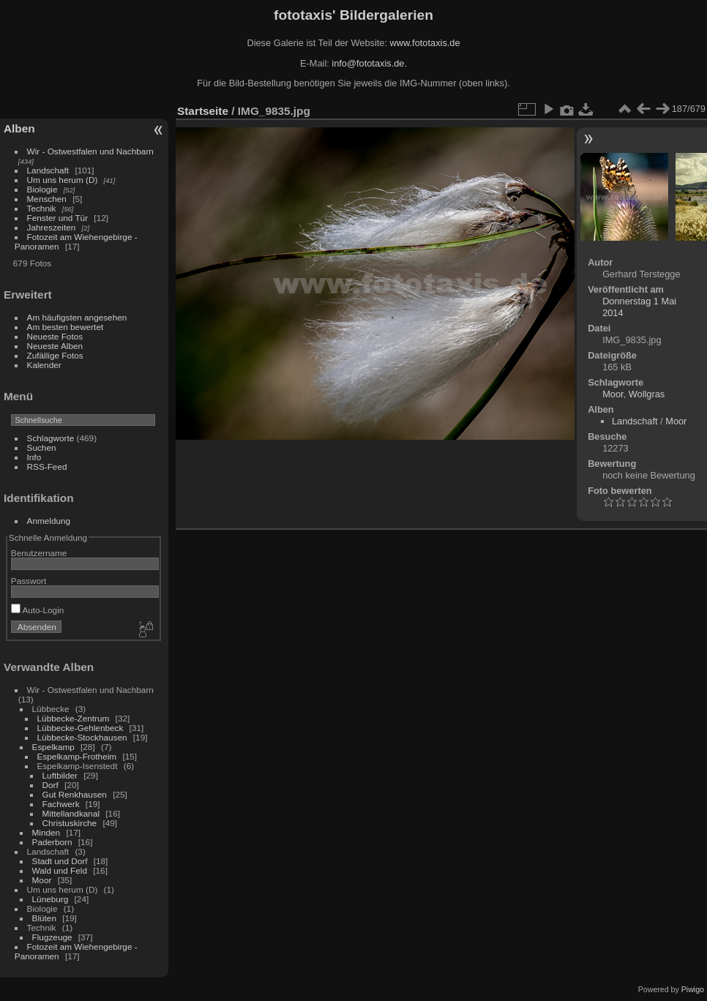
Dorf (50, 785)
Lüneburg (50, 899)
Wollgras (647, 394)
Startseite (202, 111)
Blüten (44, 918)
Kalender (44, 365)
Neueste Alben (55, 345)
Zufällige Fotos (55, 355)
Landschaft (48, 170)
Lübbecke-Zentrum (73, 718)
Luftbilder (60, 775)
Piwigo (692, 989)
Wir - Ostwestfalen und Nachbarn (90, 151)
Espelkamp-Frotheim (77, 756)
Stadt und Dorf (60, 861)
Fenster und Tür (58, 217)
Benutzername (39, 553)
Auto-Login (37, 610)
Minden (46, 832)
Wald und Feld (59, 870)
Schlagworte (51, 438)
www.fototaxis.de (425, 42)
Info (34, 457)
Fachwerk (61, 804)
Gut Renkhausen (74, 794)
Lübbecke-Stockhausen (82, 737)
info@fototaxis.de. (369, 63)
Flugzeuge (52, 937)
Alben (19, 128)
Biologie (42, 189)
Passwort (28, 580)
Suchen (41, 447)
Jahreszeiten (51, 227)
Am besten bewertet (65, 326)
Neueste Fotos (55, 336)
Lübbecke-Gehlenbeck (80, 727)
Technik (41, 208)
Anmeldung (49, 520)
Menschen (47, 198)
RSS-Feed (47, 466)
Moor (42, 880)
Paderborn (52, 842)
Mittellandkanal (71, 813)
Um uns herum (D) (62, 179)
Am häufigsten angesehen (77, 317)
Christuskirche (69, 823)
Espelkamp (53, 746)
